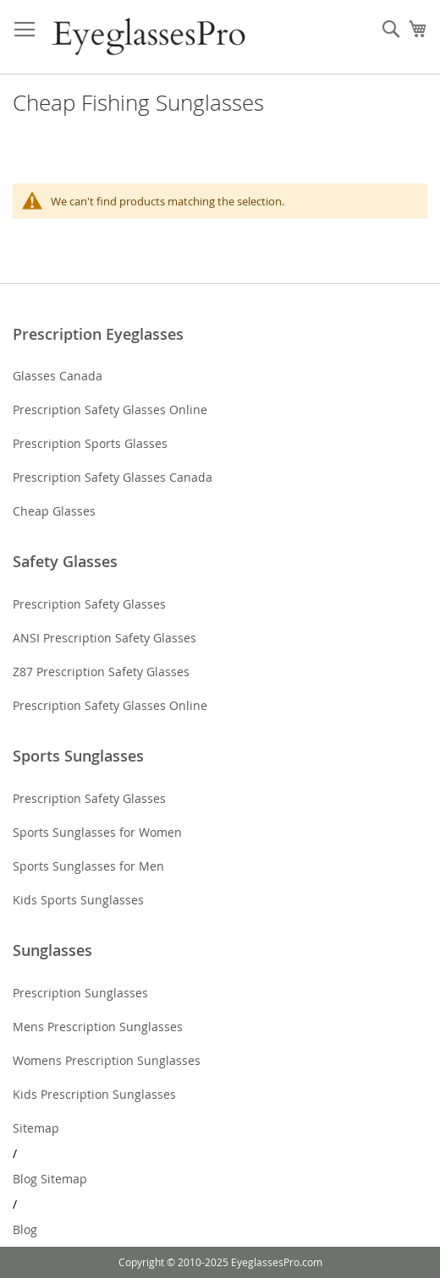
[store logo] (150, 37)
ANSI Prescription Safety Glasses (104, 638)
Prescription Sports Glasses (90, 443)
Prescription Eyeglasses (98, 334)
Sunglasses (52, 950)
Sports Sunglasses (78, 756)
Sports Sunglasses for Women (97, 832)
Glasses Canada (57, 376)
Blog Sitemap (50, 1179)
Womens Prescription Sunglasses (107, 1060)
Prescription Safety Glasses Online (110, 409)
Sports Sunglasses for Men (88, 866)
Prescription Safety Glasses (89, 604)
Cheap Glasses (54, 511)
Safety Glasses (65, 561)
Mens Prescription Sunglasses (98, 1027)
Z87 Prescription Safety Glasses (101, 672)
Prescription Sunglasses (80, 993)
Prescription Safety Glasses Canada (112, 477)
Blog (25, 1229)
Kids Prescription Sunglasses (94, 1094)
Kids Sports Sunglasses (78, 900)
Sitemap (36, 1128)
